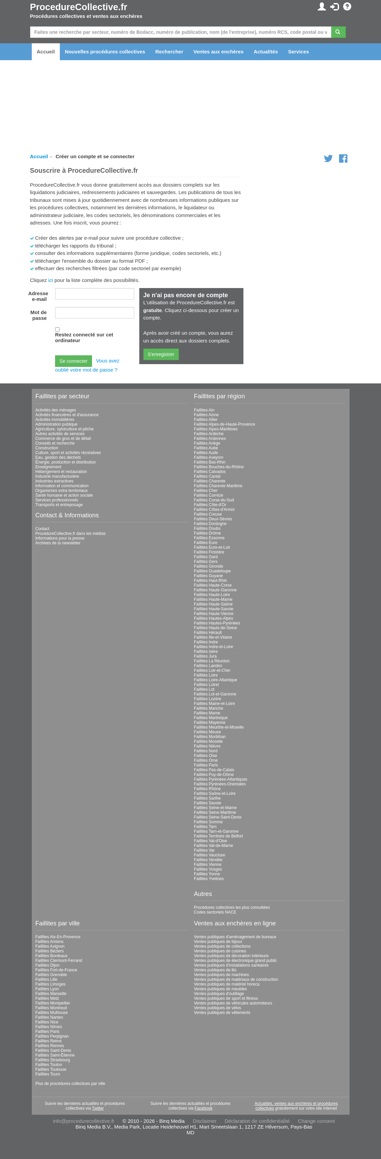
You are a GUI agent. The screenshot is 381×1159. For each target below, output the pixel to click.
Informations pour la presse (60, 538)
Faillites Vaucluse (209, 855)
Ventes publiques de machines (221, 974)
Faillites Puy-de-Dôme (214, 774)
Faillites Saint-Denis (53, 1050)
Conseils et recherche (55, 443)
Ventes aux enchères (218, 51)
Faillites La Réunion (212, 661)
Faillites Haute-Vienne (214, 613)
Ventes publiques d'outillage (219, 993)
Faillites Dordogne (210, 523)
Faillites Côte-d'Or (210, 504)
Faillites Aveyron (208, 457)
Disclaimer (204, 1121)
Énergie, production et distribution (65, 462)
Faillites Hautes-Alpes (213, 618)
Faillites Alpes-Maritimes (216, 429)
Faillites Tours (47, 1074)
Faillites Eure (205, 542)
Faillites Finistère (209, 552)
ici (50, 280)
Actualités (266, 51)
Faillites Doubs (207, 528)
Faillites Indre (206, 642)
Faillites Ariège (207, 443)
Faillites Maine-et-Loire (214, 703)
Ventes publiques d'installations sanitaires (231, 965)
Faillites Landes (208, 665)
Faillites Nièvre (207, 746)
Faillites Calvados (210, 471)
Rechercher (169, 51)
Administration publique (56, 424)
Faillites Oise (205, 755)
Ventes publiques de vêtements (222, 1012)
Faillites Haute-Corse (213, 585)
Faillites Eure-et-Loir (212, 547)
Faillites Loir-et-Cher (212, 670)
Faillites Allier (206, 419)
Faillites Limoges (50, 984)
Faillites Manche (208, 708)
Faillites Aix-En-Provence (57, 937)
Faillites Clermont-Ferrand (58, 960)
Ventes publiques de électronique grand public (235, 960)
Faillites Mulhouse (51, 1012)
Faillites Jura (205, 656)
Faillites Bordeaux (51, 955)
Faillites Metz (47, 998)
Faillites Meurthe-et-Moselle (219, 727)
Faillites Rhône (207, 788)
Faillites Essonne (209, 538)
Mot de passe (38, 315)
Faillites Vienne (207, 864)
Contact (42, 528)
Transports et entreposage (59, 504)
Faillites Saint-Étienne (55, 1055)
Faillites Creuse (208, 514)
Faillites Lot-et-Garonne (215, 694)
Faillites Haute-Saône (213, 604)
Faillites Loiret (206, 684)
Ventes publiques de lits (215, 970)
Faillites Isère (206, 651)
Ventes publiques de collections (222, 946)
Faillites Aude (206, 452)
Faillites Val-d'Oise (210, 840)
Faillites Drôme (207, 533)
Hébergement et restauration (61, 471)
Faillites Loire (206, 675)
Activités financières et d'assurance (67, 414)
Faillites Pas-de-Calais (214, 769)
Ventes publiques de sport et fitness (226, 998)
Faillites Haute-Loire (212, 594)
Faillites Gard (206, 556)
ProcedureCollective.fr (78, 7)
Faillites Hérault (208, 632)
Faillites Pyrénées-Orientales (220, 784)
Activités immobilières (54, 419)
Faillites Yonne (207, 874)
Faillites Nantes (49, 1017)
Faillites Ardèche (209, 433)
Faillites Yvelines (209, 878)
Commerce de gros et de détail (63, 438)
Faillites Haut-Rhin (210, 580)
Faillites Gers (206, 561)
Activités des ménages (55, 410)
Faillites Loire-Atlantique (215, 680)
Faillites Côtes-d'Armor (214, 509)
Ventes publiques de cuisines (220, 951)
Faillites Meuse (207, 732)
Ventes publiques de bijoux (218, 941)
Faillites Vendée (208, 859)
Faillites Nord (206, 751)
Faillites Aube (206, 448)
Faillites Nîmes (48, 1026)
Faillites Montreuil (51, 1008)
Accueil (46, 51)
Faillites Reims (48, 1041)
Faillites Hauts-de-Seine (215, 627)
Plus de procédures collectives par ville (70, 1083)
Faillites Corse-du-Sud (214, 500)
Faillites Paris (206, 765)
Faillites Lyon (47, 989)
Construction (46, 448)
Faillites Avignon (50, 946)
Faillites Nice (46, 1022)
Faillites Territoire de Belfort (218, 836)
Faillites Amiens (49, 941)
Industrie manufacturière (57, 476)
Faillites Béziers (49, 951)
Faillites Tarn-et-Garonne (216, 831)
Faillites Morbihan (210, 736)
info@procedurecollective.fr (83, 1121)
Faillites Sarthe (207, 798)
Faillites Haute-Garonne (215, 590)
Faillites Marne (207, 713)
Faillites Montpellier (52, 1003)
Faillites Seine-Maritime (215, 812)
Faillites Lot (204, 689)
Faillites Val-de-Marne (213, 845)
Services (298, 51)
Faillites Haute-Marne (213, 599)
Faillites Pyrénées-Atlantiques (220, 779)
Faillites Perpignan (52, 1036)
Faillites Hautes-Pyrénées (217, 623)
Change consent (316, 1121)
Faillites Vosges (208, 869)
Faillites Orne (206, 760)
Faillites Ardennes (210, 438)
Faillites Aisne (206, 414)
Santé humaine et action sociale (64, 495)
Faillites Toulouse (51, 1069)
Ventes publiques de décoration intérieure (231, 955)
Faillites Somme (208, 822)
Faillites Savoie (207, 803)
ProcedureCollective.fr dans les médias (70, 533)
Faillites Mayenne (209, 722)
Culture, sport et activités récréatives (68, 452)
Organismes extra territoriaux (61, 490)
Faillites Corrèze (208, 495)
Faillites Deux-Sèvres (213, 519)
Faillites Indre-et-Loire (213, 646)
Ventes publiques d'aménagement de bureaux (235, 937)
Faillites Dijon (47, 965)
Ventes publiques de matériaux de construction (236, 979)
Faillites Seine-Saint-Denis (218, 817)
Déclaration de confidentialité (257, 1121)
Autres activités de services (60, 433)
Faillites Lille (46, 979)
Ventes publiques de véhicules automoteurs (233, 1003)
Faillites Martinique (211, 717)
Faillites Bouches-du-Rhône (219, 467)
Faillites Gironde (208, 566)
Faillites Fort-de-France (56, 970)
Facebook (204, 1108)
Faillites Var (204, 850)
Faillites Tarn (205, 826)
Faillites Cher (206, 490)
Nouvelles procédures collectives (105, 51)
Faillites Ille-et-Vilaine (213, 637)
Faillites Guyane (208, 575)
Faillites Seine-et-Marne (215, 807)
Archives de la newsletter (57, 543)
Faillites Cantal (207, 476)
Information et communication (62, 485)
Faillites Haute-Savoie (214, 609)
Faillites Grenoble (51, 974)
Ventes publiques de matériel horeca (227, 984)
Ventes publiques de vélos (217, 1008)
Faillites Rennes (49, 1045)
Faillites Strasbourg (52, 1060)
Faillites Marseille (51, 993)
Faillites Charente (209, 481)
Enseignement (48, 467)
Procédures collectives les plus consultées (232, 907)
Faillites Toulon (48, 1064)
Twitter (98, 1108)
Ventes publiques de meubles (220, 989)
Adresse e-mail (38, 296)
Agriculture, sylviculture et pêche (64, 429)
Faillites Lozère (207, 698)
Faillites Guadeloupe (212, 571)
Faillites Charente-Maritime (218, 485)
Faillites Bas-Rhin (209, 462)
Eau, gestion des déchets (58, 457)
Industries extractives (54, 481)
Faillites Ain (204, 410)
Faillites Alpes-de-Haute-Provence (224, 424)
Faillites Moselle (208, 741)
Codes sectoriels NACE (215, 912)
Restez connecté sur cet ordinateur (84, 337)
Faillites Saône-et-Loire (215, 793)
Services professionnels (56, 500)
